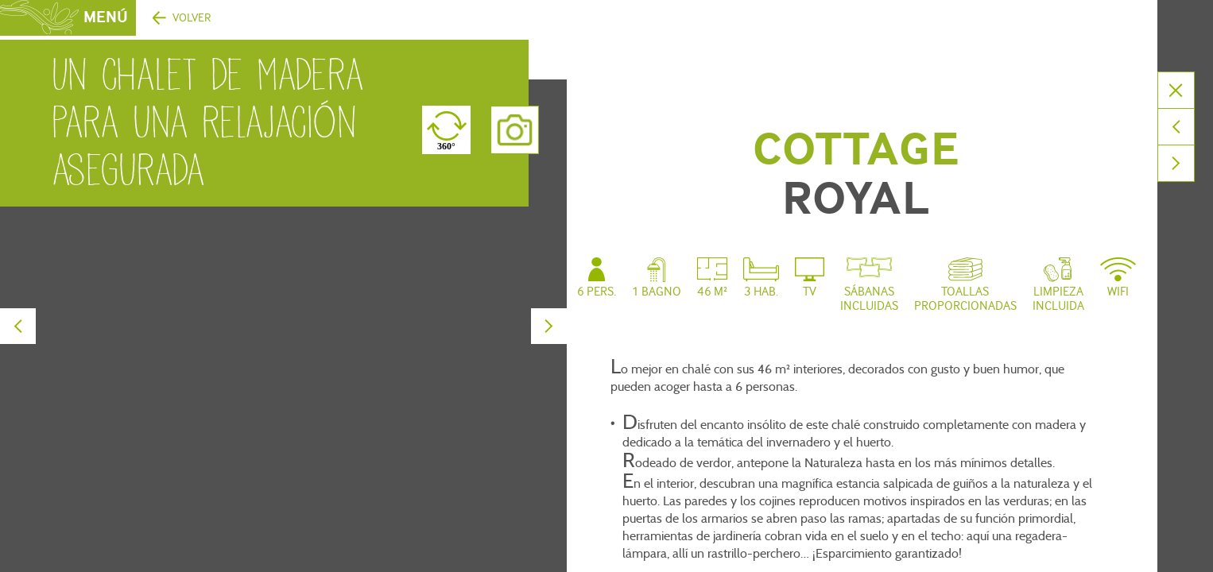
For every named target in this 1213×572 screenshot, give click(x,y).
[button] (23, 554)
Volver (191, 18)
